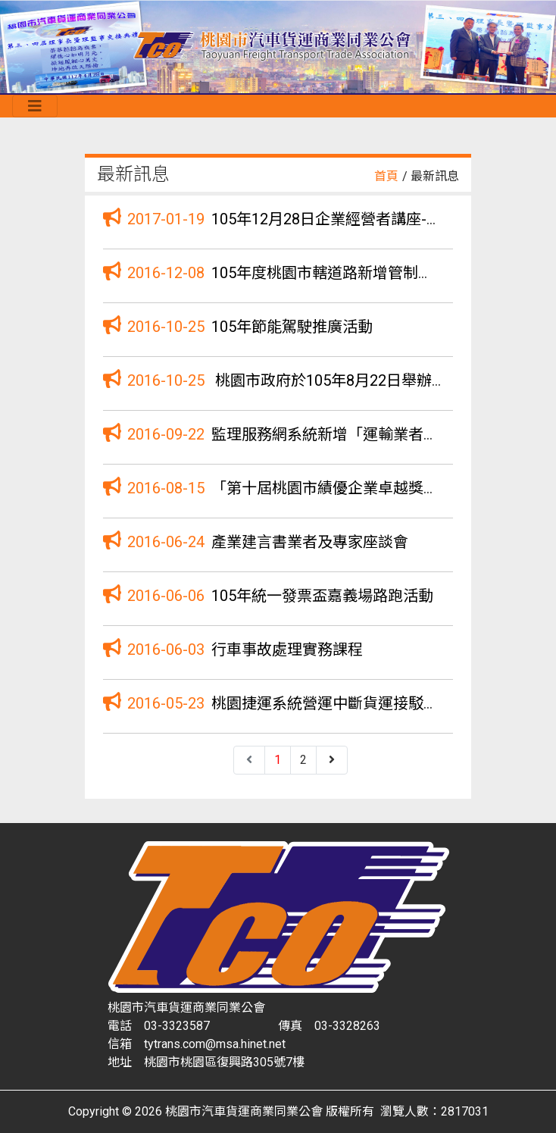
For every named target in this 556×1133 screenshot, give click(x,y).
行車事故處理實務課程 (287, 649)
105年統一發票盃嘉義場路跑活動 (322, 596)
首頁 (386, 176)
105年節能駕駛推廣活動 (292, 327)
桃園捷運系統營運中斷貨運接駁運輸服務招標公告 (378, 703)
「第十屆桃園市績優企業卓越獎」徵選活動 (355, 488)
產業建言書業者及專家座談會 (309, 542)
